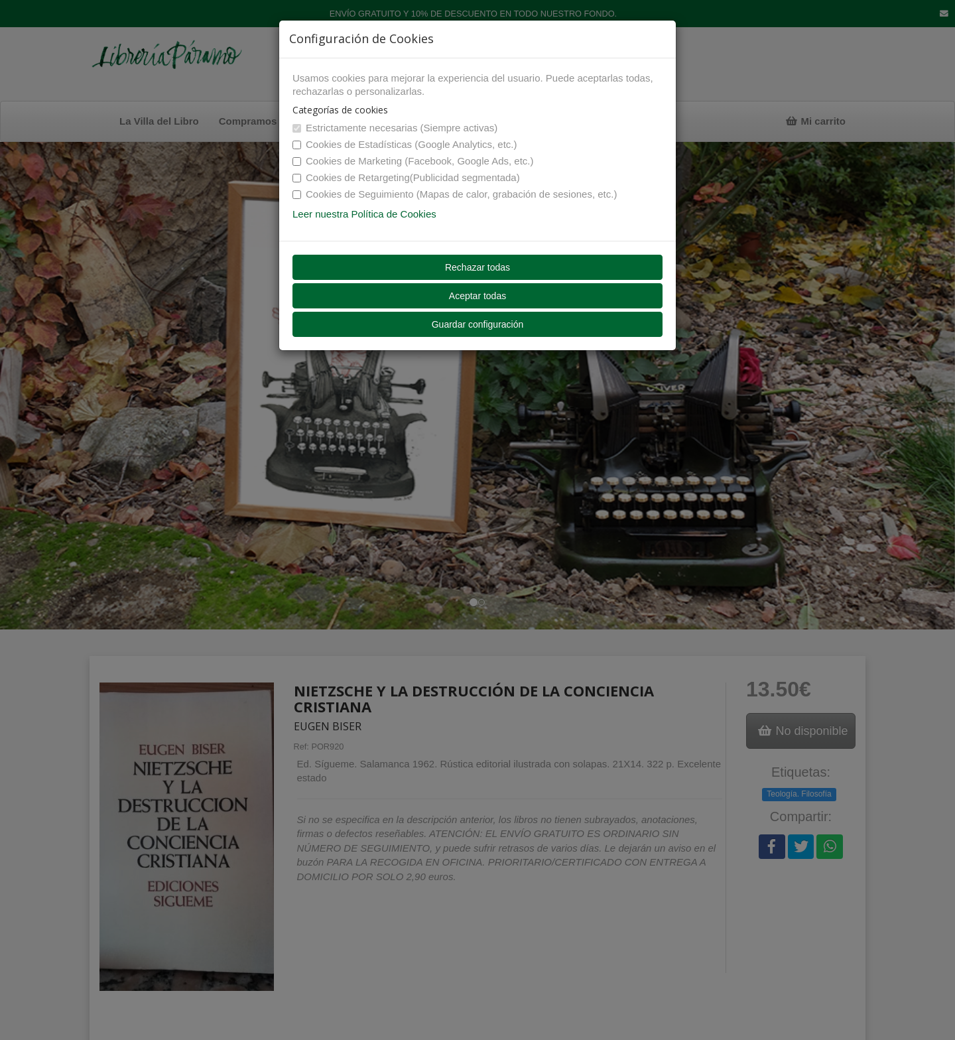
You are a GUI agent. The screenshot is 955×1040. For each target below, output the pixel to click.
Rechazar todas (477, 267)
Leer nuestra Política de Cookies (364, 214)
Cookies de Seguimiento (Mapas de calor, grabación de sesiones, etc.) (454, 194)
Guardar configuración (478, 324)
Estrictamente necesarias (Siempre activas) (394, 127)
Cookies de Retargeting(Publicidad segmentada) (406, 177)
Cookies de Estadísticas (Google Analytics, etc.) (404, 144)
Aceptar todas (477, 296)
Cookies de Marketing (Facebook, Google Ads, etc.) (413, 160)
